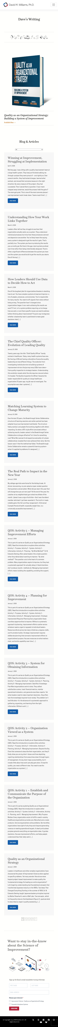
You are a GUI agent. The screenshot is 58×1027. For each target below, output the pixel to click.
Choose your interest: (16, 998)
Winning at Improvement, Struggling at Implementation (27, 159)
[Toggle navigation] (54, 5)
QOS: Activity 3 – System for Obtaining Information (26, 665)
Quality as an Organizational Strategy (26, 860)
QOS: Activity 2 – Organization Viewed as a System (28, 730)
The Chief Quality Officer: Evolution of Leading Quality (26, 343)
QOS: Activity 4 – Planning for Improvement (27, 597)
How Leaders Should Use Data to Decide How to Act (27, 281)
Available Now (9, 122)
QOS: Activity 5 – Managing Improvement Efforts (26, 532)
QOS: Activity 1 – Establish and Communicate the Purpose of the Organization (28, 793)
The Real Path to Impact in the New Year (27, 473)
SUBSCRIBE (14, 1008)
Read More (13, 201)
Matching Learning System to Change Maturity (27, 408)
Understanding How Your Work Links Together (28, 219)
